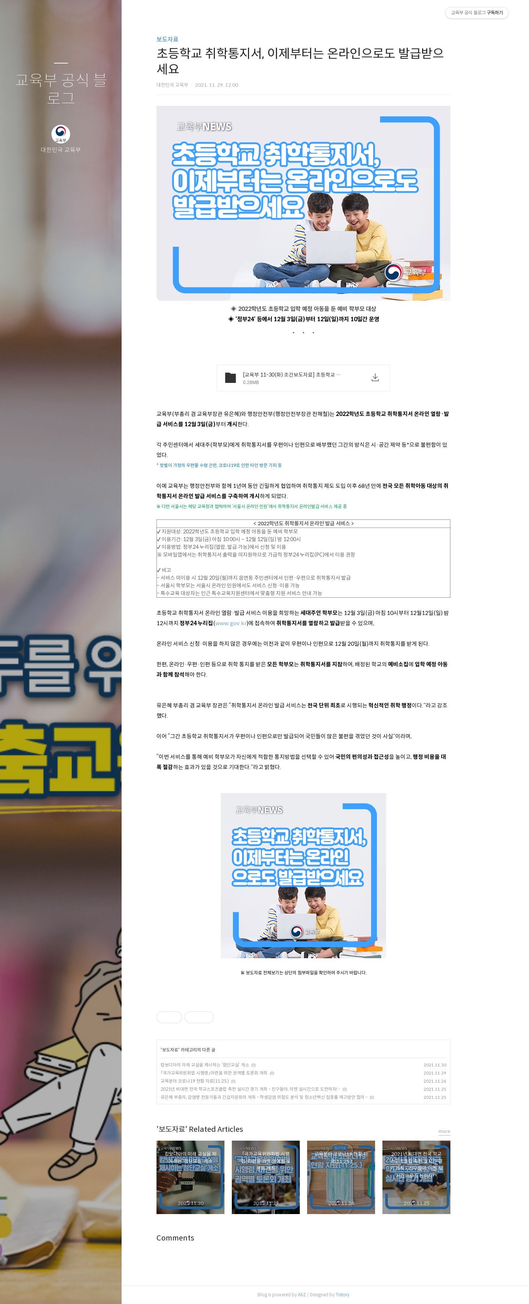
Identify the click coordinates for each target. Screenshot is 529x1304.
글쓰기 (17, 1289)
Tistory (364, 1294)
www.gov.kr (253, 623)
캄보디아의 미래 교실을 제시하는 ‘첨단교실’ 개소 (227, 1065)
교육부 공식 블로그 (61, 90)
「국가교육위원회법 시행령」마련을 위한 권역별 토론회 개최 (236, 1073)
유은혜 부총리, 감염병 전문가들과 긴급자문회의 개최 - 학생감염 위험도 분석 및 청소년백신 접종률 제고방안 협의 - (286, 1097)
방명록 (46, 1289)
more (466, 1131)
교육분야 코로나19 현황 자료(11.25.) (217, 1081)
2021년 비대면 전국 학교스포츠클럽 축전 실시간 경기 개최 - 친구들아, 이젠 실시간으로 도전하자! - (272, 1089)
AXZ (324, 1294)
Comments (197, 1238)
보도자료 (190, 39)
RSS (75, 1289)
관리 (105, 1289)
